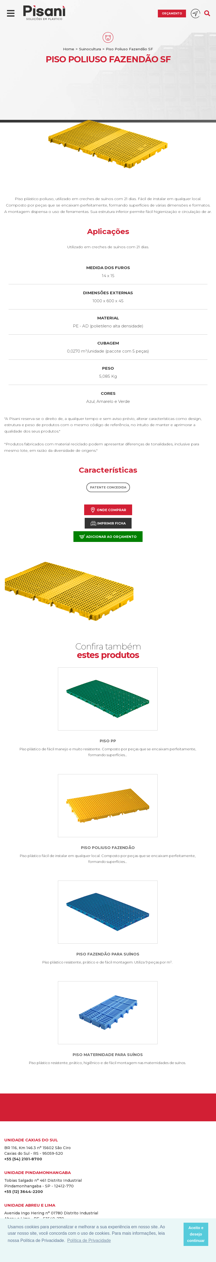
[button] (177, 1234)
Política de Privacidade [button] (89, 1240)
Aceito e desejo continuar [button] (196, 1234)
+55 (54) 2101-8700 (23, 1159)
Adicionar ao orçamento (108, 537)
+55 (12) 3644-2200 (23, 1191)
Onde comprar (108, 510)
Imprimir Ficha (108, 523)
